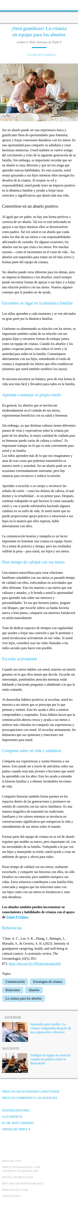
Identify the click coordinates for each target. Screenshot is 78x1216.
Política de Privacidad (17, 1177)
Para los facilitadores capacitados (30, 1091)
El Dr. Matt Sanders (18, 1123)
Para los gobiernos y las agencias (29, 1097)
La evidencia (12, 1116)
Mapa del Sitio (11, 1160)
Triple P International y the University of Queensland (21, 1169)
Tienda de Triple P (16, 1129)
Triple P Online (17, 917)
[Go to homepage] (39, 11)
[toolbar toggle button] (10, 4)
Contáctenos (11, 1196)
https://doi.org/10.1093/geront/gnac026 (35, 963)
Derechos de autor (15, 1189)
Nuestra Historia (16, 1110)
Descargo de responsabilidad (22, 1183)
